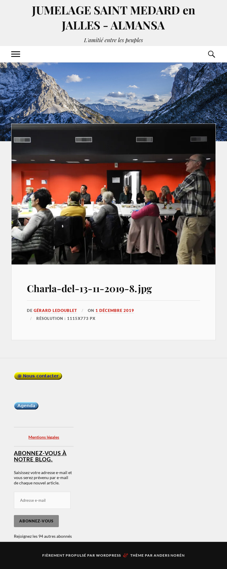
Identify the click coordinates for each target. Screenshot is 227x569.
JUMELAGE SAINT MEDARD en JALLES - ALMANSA (113, 17)
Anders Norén (169, 555)
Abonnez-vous (36, 521)
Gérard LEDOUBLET (55, 310)
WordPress (108, 555)
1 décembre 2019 (114, 310)
